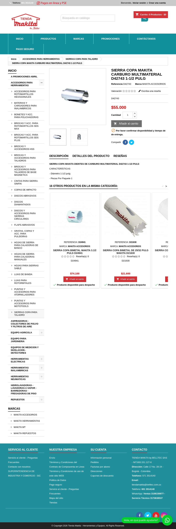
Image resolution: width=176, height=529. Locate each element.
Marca (138, 84)
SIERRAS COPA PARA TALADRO (25, 313)
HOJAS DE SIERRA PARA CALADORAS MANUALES (24, 257)
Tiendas (53, 502)
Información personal (101, 457)
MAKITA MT (19, 427)
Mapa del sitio (56, 498)
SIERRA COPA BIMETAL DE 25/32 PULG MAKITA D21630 (125, 251)
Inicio (12, 70)
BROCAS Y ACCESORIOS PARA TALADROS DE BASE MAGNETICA (25, 170)
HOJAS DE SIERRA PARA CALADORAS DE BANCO (26, 245)
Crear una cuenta (157, 3)
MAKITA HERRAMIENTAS (26, 421)
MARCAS (78, 38)
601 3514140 (27, 3)
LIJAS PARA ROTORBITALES (22, 281)
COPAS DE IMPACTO (25, 189)
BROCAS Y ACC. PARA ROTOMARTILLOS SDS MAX (26, 126)
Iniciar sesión (139, 3)
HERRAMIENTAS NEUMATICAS (20, 378)
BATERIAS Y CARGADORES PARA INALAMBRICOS (25, 106)
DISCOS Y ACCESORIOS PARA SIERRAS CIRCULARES (25, 214)
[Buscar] (87, 18)
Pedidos (95, 462)
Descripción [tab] (58, 156)
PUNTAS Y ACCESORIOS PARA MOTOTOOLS (25, 303)
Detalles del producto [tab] (91, 156)
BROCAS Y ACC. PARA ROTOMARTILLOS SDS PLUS (26, 137)
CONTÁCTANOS (146, 38)
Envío (52, 457)
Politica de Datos (57, 480)
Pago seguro (25, 49)
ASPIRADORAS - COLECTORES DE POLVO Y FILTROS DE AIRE (24, 324)
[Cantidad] (128, 115)
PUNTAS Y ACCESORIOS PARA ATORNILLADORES (25, 292)
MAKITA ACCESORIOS (25, 414)
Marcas (14, 408)
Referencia (117, 84)
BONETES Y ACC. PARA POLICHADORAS (26, 116)
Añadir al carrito (126, 124)
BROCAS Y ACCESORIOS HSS (24, 147)
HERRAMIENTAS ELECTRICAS (20, 360)
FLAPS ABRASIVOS (24, 225)
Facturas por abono (100, 466)
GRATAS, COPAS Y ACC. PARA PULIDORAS (24, 234)
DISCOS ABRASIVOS (25, 195)
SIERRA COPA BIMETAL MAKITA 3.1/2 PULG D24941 (74, 251)
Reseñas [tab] (120, 156)
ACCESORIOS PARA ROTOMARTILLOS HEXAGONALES (25, 94)
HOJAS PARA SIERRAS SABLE (26, 267)
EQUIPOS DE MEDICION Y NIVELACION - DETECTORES (25, 350)
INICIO (19, 38)
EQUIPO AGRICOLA (21, 332)
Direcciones (96, 471)
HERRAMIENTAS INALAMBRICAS (20, 369)
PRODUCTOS (48, 38)
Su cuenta (98, 449)
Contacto (139, 449)
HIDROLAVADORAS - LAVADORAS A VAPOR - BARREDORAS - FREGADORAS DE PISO (23, 389)
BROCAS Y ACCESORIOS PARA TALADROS (25, 158)
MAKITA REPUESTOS (24, 433)
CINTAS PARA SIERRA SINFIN (26, 182)
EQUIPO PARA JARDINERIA (18, 340)
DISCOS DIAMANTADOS (22, 203)
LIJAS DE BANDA (23, 274)
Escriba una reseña (151, 91)
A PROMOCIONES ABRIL (24, 76)
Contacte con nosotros (19, 466)
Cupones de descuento (102, 475)
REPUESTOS (18, 399)
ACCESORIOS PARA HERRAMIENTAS (22, 84)
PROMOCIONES (110, 38)
